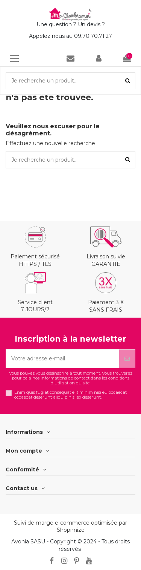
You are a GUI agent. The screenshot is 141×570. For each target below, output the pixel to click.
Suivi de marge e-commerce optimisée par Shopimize (70, 526)
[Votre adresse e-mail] (62, 359)
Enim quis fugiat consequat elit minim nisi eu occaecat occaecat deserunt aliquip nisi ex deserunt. (70, 395)
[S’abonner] (127, 359)
